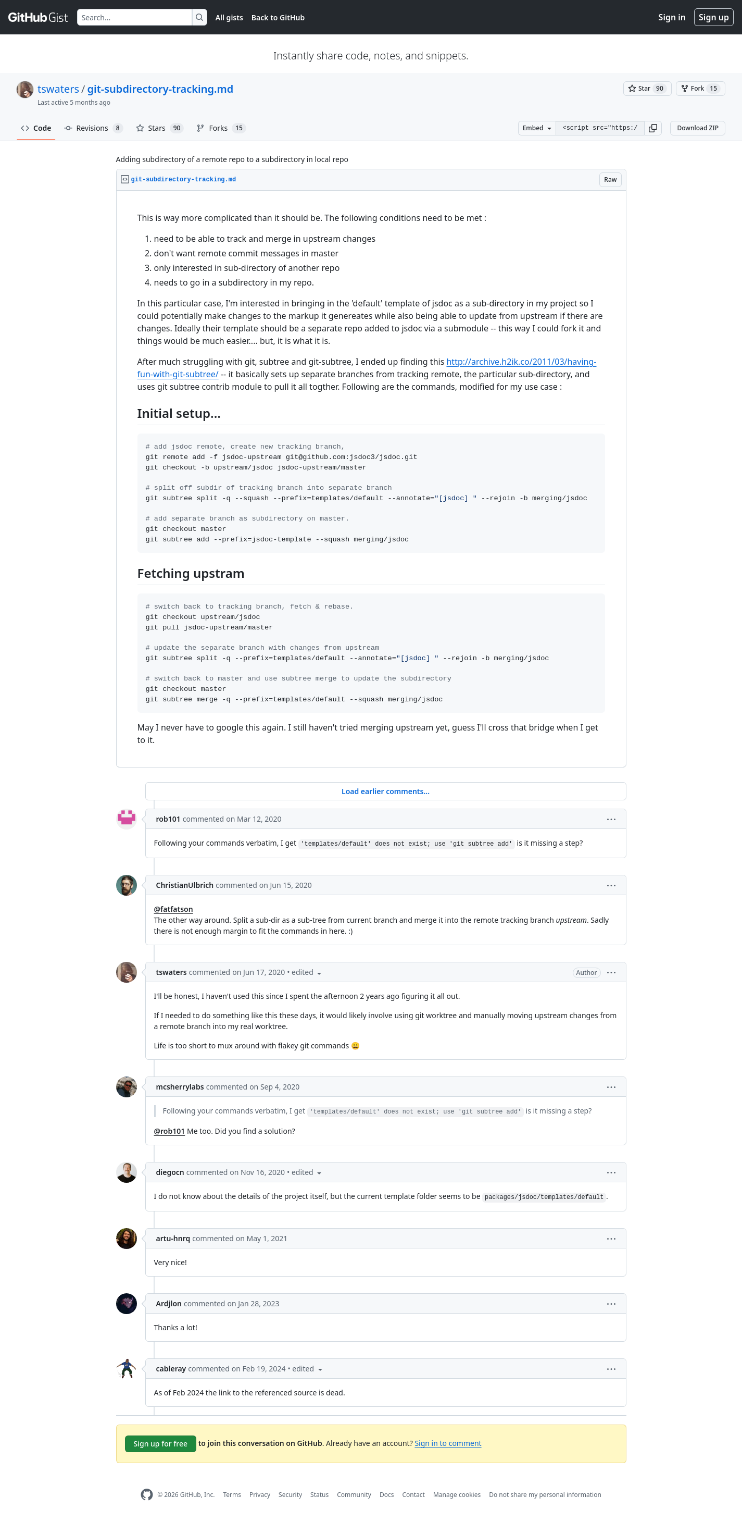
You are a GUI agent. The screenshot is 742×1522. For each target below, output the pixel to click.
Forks (221, 128)
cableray (171, 1368)
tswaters (58, 89)
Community (354, 1494)
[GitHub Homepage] (147, 1494)
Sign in (672, 17)
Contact (413, 1494)
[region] (371, 479)
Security (290, 1494)
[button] (653, 128)
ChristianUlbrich (185, 885)
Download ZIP (698, 127)
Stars (160, 128)
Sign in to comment (447, 1443)
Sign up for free (161, 1444)
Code (36, 128)
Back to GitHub (278, 17)
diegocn (170, 1172)
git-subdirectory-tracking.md (160, 89)
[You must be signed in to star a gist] (647, 88)
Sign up (714, 17)
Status (319, 1494)
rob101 (168, 819)
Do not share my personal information (545, 1494)
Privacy (259, 1494)
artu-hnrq (173, 1238)
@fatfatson (173, 909)
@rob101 (169, 1131)
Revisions (93, 128)
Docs (387, 1494)
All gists (229, 17)
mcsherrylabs (180, 1087)
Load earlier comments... (386, 791)
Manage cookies (457, 1494)
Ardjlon (169, 1303)
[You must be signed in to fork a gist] (700, 88)
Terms (232, 1494)
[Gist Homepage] (38, 17)
